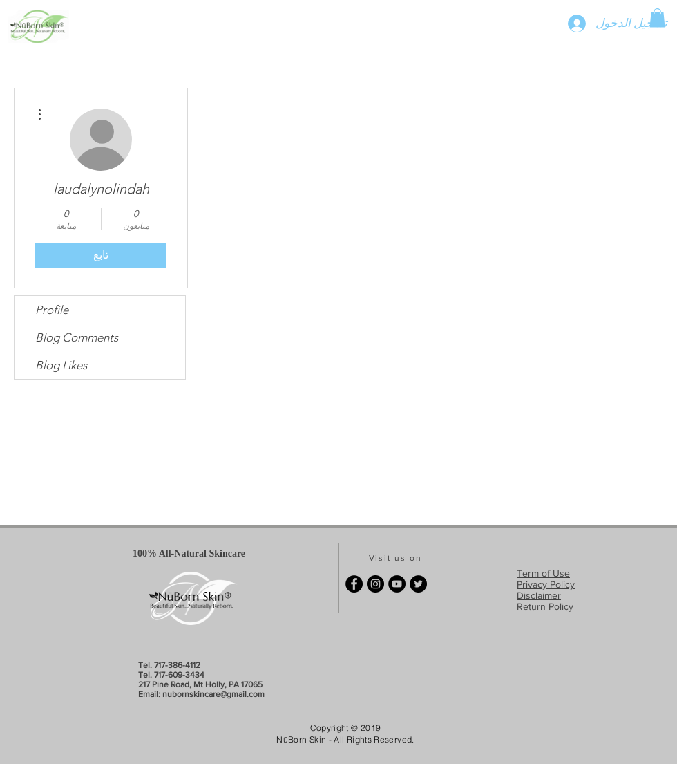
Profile (51, 310)
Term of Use (543, 573)
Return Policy (545, 606)
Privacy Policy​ (546, 584)
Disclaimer (539, 595)
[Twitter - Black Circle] (418, 584)
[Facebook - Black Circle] (354, 584)
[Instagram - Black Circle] (375, 584)
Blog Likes (61, 365)
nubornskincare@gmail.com (213, 694)
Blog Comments (76, 337)
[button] (657, 17)
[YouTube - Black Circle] (397, 584)
